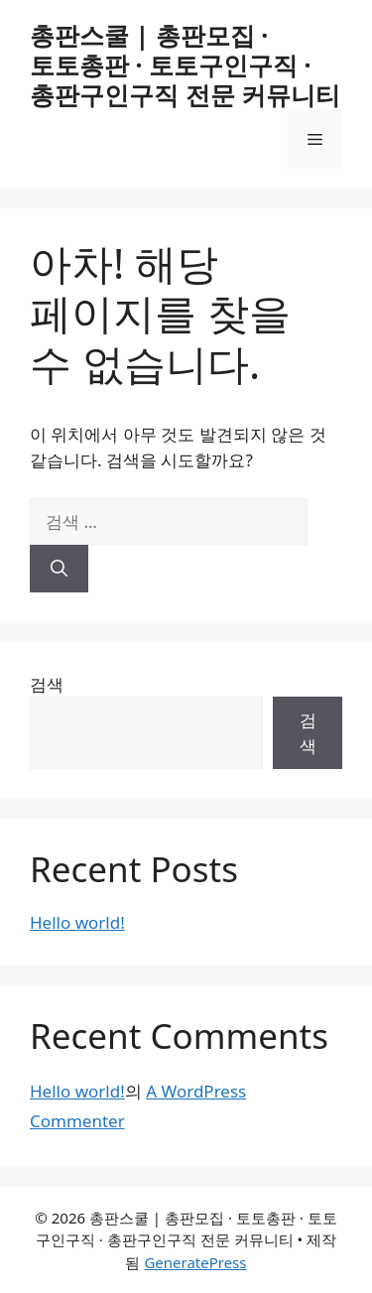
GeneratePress (195, 1262)
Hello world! (77, 922)
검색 (46, 684)
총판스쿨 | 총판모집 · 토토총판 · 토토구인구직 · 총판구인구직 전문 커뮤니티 (185, 64)
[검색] (59, 568)
